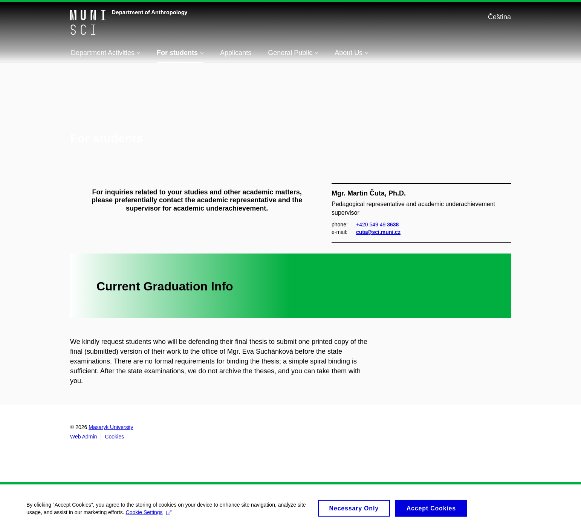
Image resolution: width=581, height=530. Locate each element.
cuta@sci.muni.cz (378, 232)
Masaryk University (111, 427)
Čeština (499, 17)
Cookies (114, 437)
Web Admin (83, 437)
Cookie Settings (148, 516)
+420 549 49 (377, 224)
